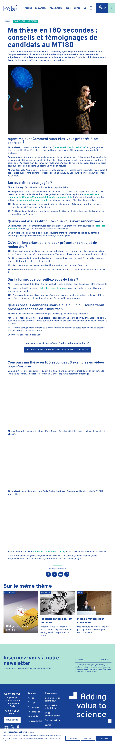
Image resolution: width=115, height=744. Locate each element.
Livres (77, 8)
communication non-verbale (33, 200)
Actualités (33, 716)
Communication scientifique (53, 699)
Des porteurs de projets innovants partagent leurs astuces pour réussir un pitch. (93, 629)
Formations (40, 8)
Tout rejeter (88, 738)
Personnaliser (72, 738)
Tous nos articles (53, 720)
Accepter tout (104, 738)
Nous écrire (12, 720)
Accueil (31, 698)
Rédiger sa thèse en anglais (18, 628)
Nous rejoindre (35, 721)
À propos (32, 702)
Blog (68, 8)
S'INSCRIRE (104, 659)
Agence (28, 8)
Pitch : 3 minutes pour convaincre (90, 620)
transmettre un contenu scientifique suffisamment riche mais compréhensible (53, 196)
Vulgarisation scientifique (25, 21)
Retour (7, 21)
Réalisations (56, 8)
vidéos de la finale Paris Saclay (49, 551)
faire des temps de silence (53, 288)
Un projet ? (107, 8)
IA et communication (52, 714)
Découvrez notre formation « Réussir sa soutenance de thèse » (57, 349)
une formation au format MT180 (70, 147)
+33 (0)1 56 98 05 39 (12, 712)
